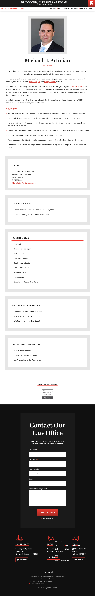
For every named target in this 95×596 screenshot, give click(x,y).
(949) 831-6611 (87, 8)
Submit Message (47, 513)
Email (31, 479)
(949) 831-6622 (62, 560)
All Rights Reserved (36, 581)
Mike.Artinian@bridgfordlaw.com (24, 183)
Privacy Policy (48, 581)
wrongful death (50, 82)
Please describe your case (39, 489)
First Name (33, 450)
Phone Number (35, 469)
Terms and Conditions (37, 583)
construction (77, 87)
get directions (22, 560)
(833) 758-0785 (65, 8)
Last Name (33, 460)
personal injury (34, 82)
